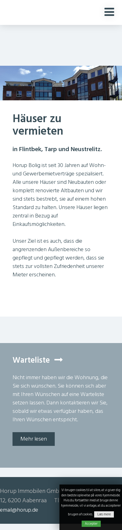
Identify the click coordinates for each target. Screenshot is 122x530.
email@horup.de (19, 509)
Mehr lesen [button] (33, 438)
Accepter (91, 524)
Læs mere (104, 514)
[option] (61, 91)
